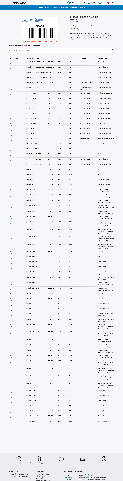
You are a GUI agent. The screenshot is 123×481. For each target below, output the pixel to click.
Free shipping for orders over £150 (20, 476)
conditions (82, 7)
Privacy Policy (40, 476)
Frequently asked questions (18, 474)
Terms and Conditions (43, 474)
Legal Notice (40, 478)
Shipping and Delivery (43, 480)
